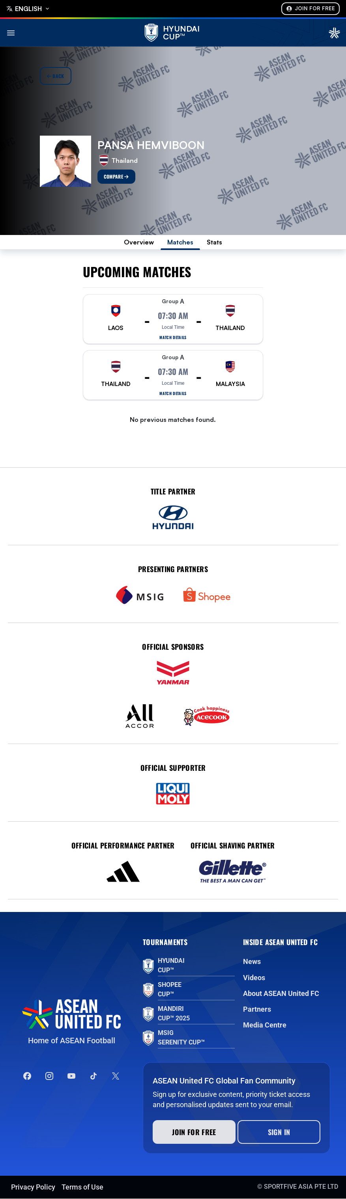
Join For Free (310, 8)
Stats (217, 242)
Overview (137, 242)
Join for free (194, 1132)
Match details (173, 338)
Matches (180, 242)
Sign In (279, 1132)
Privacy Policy (33, 1187)
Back (55, 76)
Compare (116, 176)
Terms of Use (82, 1187)
